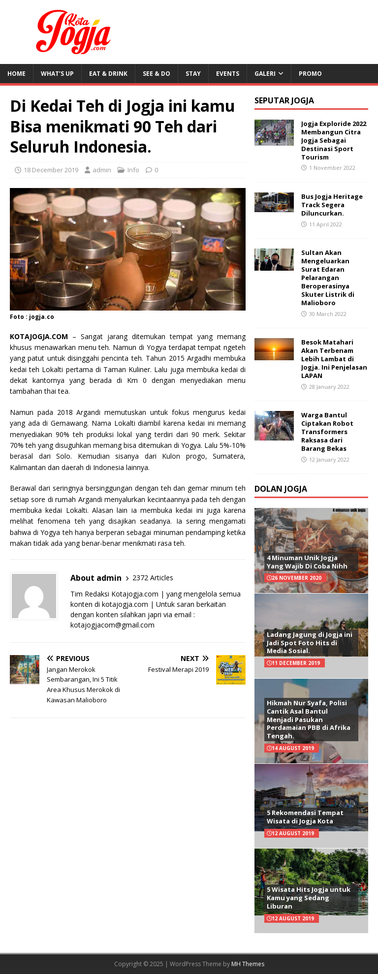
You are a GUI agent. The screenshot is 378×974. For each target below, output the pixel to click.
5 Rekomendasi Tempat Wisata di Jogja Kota (305, 816)
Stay (193, 73)
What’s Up (57, 73)
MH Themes (247, 964)
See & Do (156, 73)
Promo (310, 73)
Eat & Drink (108, 73)
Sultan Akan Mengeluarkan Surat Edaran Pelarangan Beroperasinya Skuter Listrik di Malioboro (327, 277)
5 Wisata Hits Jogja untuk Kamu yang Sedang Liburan (308, 898)
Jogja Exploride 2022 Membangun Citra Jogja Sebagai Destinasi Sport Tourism (333, 140)
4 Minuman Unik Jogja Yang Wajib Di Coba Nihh (307, 561)
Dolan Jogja (280, 488)
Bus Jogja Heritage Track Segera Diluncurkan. (332, 205)
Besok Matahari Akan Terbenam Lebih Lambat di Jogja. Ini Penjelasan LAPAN (334, 359)
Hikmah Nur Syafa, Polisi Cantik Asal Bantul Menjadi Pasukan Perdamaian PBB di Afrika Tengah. (308, 719)
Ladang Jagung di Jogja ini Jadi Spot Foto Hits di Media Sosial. (309, 643)
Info (133, 169)
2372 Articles (152, 577)
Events (227, 73)
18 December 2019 (51, 169)
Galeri (265, 73)
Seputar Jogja (284, 100)
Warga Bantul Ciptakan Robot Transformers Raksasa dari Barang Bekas (327, 431)
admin (102, 169)
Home (16, 73)
